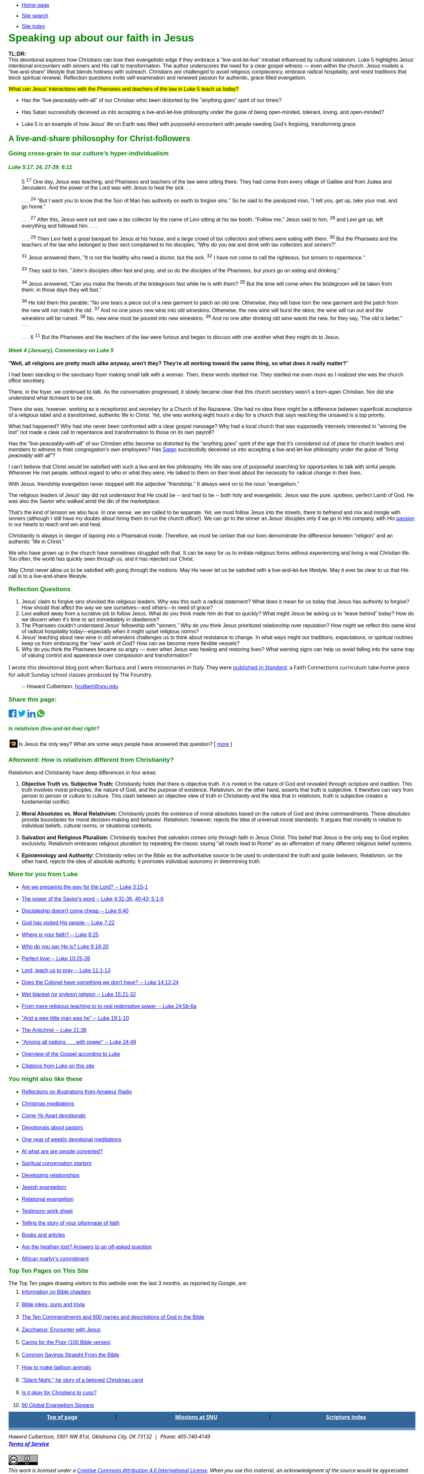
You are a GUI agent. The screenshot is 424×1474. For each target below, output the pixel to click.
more (223, 744)
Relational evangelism (48, 1199)
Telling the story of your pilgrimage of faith (71, 1223)
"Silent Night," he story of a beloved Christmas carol (82, 1380)
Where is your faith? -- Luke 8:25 (60, 934)
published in (260, 667)
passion (405, 518)
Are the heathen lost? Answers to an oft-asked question (87, 1247)
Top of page (62, 1417)
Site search (35, 16)
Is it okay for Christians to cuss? (59, 1392)
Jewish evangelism (44, 1187)
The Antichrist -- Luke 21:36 (54, 1030)
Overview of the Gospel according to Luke (71, 1054)
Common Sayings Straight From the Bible (70, 1355)
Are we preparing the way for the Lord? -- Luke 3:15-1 (85, 887)
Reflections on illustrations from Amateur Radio (77, 1092)
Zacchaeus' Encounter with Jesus (61, 1329)
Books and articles (43, 1235)
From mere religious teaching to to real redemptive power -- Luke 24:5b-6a (109, 1006)
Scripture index (346, 1417)
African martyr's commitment (55, 1259)
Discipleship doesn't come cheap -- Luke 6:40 (75, 911)
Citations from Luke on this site (58, 1066)
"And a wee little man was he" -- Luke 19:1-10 (75, 1018)
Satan (170, 449)
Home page (35, 5)
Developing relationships (51, 1175)
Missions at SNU (196, 1417)
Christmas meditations (48, 1103)
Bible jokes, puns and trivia (53, 1304)
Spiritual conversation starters (57, 1163)
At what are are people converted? (62, 1151)
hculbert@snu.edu (96, 686)
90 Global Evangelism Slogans (58, 1405)
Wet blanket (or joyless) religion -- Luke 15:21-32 (79, 994)
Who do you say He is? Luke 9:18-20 (65, 946)
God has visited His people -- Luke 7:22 (68, 923)
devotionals (54, 1115)
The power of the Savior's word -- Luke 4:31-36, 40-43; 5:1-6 (93, 899)
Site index (33, 26)
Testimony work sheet (47, 1211)
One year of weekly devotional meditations (72, 1139)
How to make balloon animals (56, 1367)
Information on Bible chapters (56, 1292)
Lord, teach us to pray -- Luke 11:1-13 (66, 970)
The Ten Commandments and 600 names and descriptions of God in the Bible (113, 1317)
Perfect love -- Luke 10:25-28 (56, 958)
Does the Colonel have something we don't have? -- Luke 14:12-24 (100, 982)
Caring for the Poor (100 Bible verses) (66, 1342)
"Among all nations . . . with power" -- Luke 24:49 (79, 1042)
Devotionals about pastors (52, 1127)
